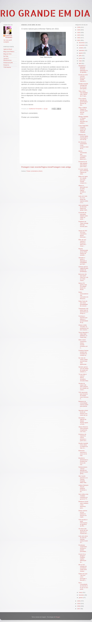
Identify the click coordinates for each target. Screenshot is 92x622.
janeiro (81, 597)
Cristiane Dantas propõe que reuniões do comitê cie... (83, 353)
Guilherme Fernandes (8, 36)
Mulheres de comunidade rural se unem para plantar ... (83, 405)
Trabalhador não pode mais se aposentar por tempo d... (83, 311)
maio (80, 61)
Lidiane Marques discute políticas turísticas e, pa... (83, 488)
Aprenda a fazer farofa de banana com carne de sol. (83, 413)
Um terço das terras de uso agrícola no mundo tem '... (83, 531)
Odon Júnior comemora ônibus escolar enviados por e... (83, 344)
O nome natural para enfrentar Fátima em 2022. (83, 171)
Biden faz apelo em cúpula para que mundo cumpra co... (83, 180)
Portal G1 (6, 65)
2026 (79, 27)
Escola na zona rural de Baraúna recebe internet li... (83, 78)
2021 (79, 40)
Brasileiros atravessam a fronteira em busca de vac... (83, 461)
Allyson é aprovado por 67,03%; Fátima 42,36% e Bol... (83, 189)
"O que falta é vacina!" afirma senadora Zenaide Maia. (84, 377)
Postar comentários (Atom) (34, 171)
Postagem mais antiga (61, 167)
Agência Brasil (7, 49)
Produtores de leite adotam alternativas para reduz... (83, 164)
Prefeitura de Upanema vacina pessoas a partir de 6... (83, 437)
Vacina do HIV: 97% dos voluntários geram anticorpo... (83, 234)
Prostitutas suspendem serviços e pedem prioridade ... (83, 548)
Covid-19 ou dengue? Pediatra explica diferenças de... (82, 558)
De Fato (5, 56)
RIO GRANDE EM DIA (45, 13)
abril (80, 63)
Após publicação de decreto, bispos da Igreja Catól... (83, 207)
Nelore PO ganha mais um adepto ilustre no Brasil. (83, 286)
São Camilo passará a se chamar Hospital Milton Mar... (83, 479)
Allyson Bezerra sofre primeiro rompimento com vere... (83, 429)
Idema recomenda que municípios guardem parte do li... (83, 155)
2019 (79, 603)
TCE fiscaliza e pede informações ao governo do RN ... (83, 523)
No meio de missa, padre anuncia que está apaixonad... (83, 361)
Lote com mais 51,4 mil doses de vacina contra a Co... (83, 199)
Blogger (57, 617)
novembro (82, 45)
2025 (79, 30)
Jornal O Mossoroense (7, 59)
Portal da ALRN (8, 62)
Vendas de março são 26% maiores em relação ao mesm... (84, 387)
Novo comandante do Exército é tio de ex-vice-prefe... (83, 586)
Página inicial (46, 167)
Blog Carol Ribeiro (8, 51)
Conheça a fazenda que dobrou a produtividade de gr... (83, 319)
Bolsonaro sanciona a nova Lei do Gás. (83, 453)
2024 (79, 32)
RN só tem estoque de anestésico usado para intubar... (83, 568)
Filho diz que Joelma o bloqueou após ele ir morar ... (82, 243)
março (81, 592)
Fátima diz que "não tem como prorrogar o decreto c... (83, 577)
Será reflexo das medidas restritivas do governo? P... (83, 496)
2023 (79, 35)
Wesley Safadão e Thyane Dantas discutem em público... (83, 120)
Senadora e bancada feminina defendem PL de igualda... (83, 69)
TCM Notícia (7, 67)
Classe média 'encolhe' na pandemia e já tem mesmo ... (84, 327)
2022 (79, 37)
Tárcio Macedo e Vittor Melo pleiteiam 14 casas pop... (84, 335)
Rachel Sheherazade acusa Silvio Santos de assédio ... (83, 252)
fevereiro (81, 595)
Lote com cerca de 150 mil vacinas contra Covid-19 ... (83, 539)
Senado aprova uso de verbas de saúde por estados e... (83, 369)
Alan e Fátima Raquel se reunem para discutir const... (83, 111)
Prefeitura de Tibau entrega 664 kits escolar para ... (83, 225)
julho (80, 55)
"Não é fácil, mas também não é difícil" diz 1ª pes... (83, 93)
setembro (82, 50)
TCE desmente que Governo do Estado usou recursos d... (83, 396)
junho (81, 58)
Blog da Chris (7, 54)
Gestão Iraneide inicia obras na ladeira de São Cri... (83, 446)
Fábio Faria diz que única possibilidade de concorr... (83, 303)
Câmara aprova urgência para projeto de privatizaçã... (83, 269)
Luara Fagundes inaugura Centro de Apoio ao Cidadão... (83, 129)
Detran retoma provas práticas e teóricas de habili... (83, 514)
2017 (79, 608)
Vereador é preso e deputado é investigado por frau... (83, 261)
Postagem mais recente (31, 167)
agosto (81, 53)
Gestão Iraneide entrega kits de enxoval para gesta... (83, 86)
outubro (81, 48)
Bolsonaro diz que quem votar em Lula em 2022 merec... (83, 277)
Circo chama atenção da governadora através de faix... (83, 102)
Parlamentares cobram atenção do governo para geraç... (83, 470)
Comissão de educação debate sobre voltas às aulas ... (83, 216)
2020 (79, 601)
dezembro (82, 42)
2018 (79, 606)
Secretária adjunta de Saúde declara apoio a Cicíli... (83, 421)
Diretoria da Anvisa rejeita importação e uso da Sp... (83, 137)
